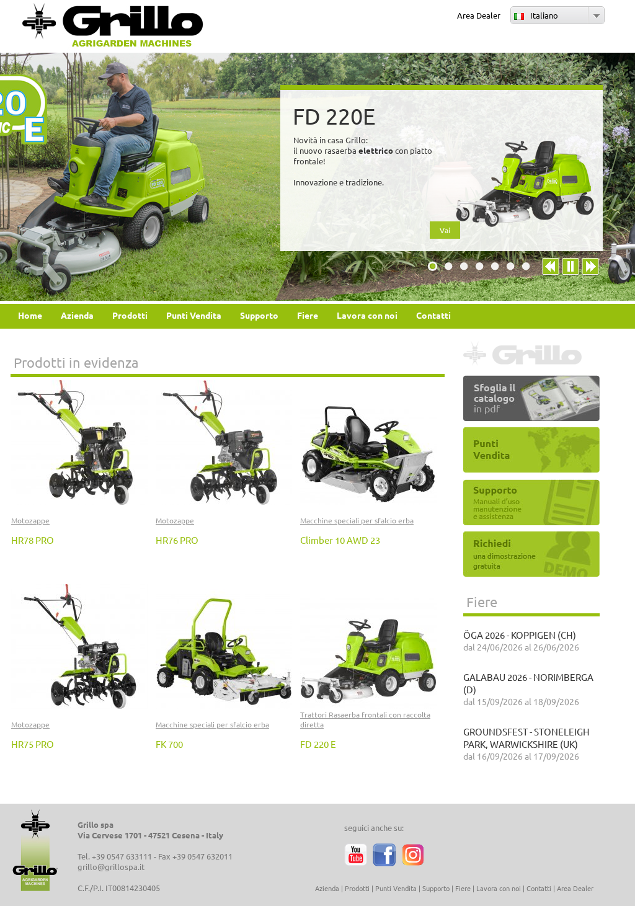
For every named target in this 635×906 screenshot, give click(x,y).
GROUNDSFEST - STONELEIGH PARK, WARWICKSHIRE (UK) (526, 738)
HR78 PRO (32, 540)
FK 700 (169, 744)
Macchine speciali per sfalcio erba (357, 520)
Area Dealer (478, 15)
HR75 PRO (32, 744)
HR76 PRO (177, 540)
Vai (445, 230)
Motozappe (30, 520)
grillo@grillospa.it (111, 866)
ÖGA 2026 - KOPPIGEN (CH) (519, 635)
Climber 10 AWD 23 (340, 540)
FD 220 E (318, 744)
